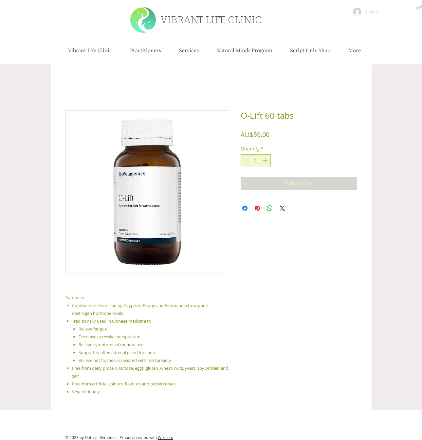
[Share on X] (282, 208)
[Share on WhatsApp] (270, 208)
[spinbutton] (256, 160)
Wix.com (165, 437)
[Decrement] (246, 160)
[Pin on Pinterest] (257, 208)
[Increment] (266, 160)
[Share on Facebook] (245, 208)
